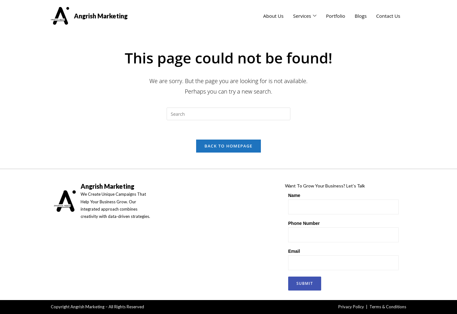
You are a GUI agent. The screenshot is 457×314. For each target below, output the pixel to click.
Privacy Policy (351, 306)
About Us (273, 16)
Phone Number (304, 223)
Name (294, 195)
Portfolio (335, 16)
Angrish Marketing (101, 16)
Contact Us (388, 16)
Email (294, 251)
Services (304, 16)
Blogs (360, 16)
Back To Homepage (228, 146)
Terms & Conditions (387, 306)
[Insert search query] (228, 114)
